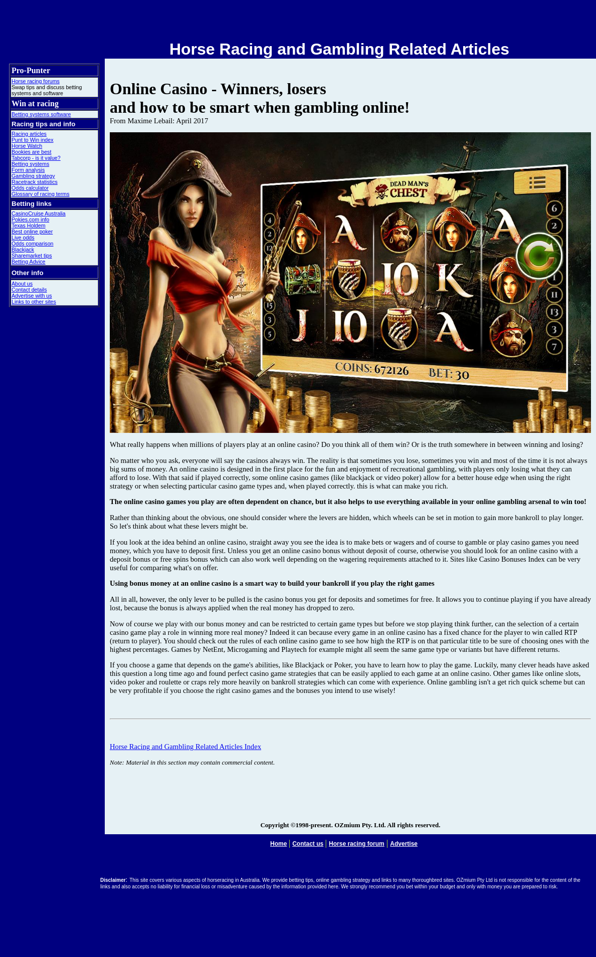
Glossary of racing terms (40, 194)
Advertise (404, 843)
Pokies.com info (30, 219)
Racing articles (29, 134)
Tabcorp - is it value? (36, 158)
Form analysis (28, 170)
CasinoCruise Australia (39, 213)
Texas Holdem (29, 225)
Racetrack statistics (35, 182)
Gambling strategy (33, 176)
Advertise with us (32, 296)
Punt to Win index (33, 140)
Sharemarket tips (32, 256)
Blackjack (23, 250)
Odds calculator (30, 188)
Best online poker (32, 231)
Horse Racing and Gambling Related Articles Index (185, 747)
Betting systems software (41, 114)
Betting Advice (29, 262)
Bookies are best (31, 152)
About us (22, 284)
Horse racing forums (36, 81)
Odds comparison (33, 244)
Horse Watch (27, 146)
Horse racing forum (356, 843)
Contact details (29, 290)
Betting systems (30, 164)
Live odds (23, 237)
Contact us (307, 843)
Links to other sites (34, 302)
